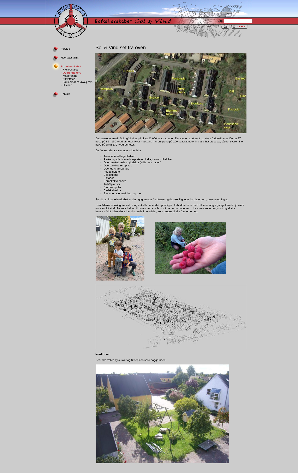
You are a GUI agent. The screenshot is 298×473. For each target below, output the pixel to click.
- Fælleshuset (69, 69)
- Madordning (69, 75)
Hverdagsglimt (65, 57)
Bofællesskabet (66, 66)
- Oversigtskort (71, 72)
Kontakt (61, 94)
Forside (61, 48)
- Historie (66, 85)
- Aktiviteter (68, 78)
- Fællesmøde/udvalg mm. (77, 82)
